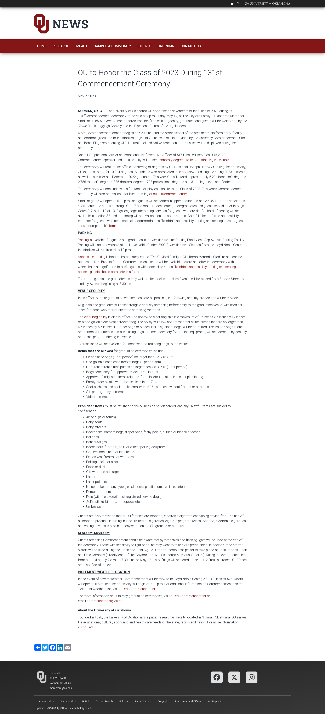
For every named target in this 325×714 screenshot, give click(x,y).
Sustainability (68, 701)
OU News (55, 673)
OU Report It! (215, 701)
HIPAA (85, 701)
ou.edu (89, 627)
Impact (81, 46)
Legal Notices (143, 701)
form (112, 226)
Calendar (166, 46)
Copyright (163, 701)
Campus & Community (112, 46)
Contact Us (191, 46)
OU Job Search (104, 701)
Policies (124, 701)
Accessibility (46, 701)
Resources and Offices (188, 701)
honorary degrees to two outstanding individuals (194, 160)
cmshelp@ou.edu (82, 708)
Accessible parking (91, 257)
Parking (83, 240)
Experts (144, 46)
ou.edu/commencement (171, 194)
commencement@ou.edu (105, 601)
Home (41, 46)
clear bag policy (95, 317)
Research (61, 46)
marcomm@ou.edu (61, 688)
